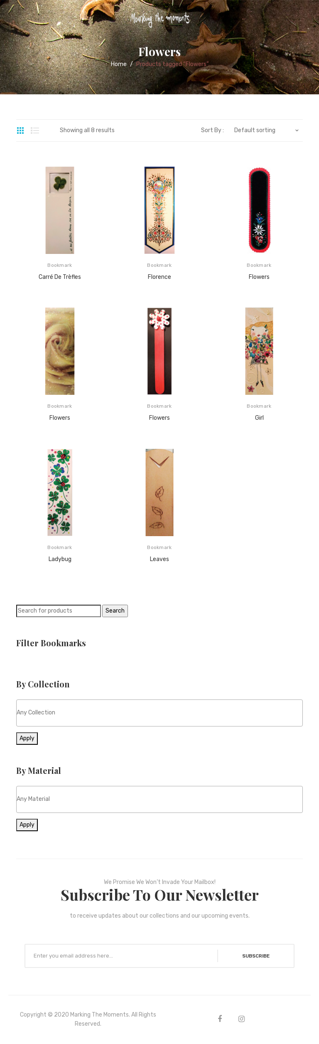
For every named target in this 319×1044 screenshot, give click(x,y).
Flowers (259, 277)
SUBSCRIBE (254, 956)
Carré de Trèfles (60, 277)
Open (12, 18)
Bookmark (59, 265)
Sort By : (212, 130)
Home (119, 64)
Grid (20, 130)
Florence (159, 277)
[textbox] (159, 712)
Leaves (159, 559)
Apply (27, 738)
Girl (259, 417)
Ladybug (60, 559)
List (35, 130)
